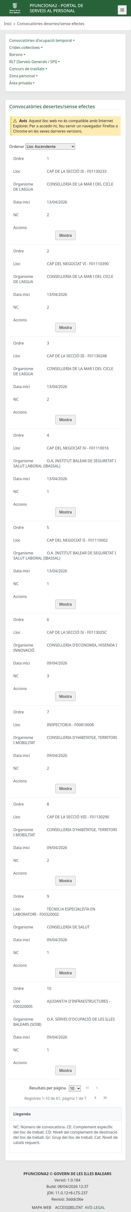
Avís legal (95, 1207)
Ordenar (16, 146)
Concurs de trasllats (26, 68)
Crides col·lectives (24, 47)
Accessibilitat (69, 1207)
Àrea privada (20, 83)
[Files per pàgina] (75, 1088)
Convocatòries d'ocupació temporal (40, 40)
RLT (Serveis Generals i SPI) (33, 61)
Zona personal (22, 75)
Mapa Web (41, 1207)
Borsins (16, 54)
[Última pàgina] (105, 1097)
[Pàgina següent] (95, 1097)
